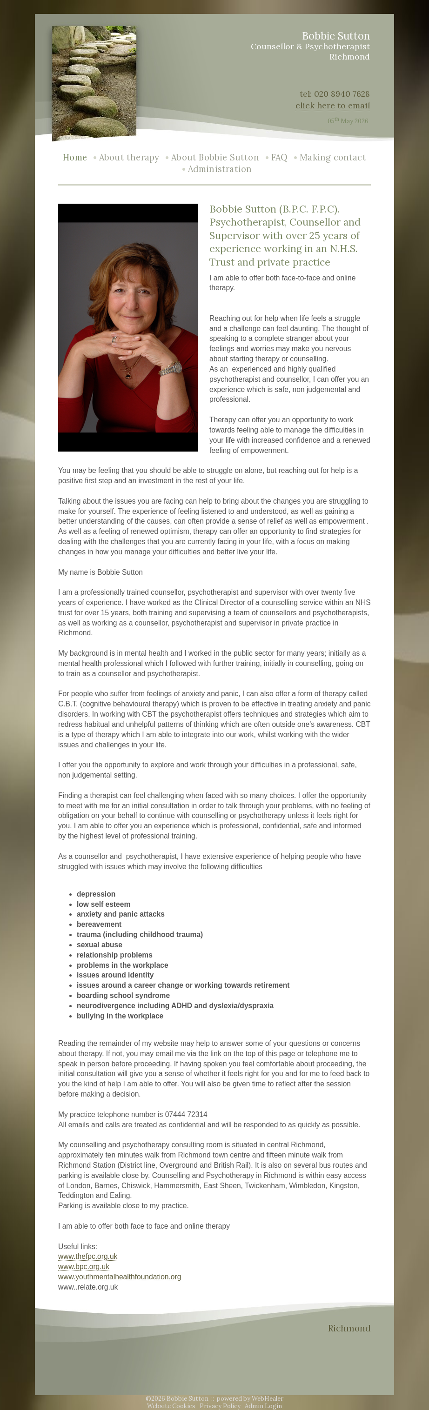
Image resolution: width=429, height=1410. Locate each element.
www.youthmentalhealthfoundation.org (119, 1277)
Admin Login (263, 1406)
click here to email (332, 105)
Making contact (333, 157)
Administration (220, 169)
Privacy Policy (220, 1406)
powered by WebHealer (250, 1399)
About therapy (129, 157)
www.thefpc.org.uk (87, 1256)
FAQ (279, 157)
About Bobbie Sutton (215, 157)
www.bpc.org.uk (83, 1266)
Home (75, 157)
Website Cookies (171, 1406)
